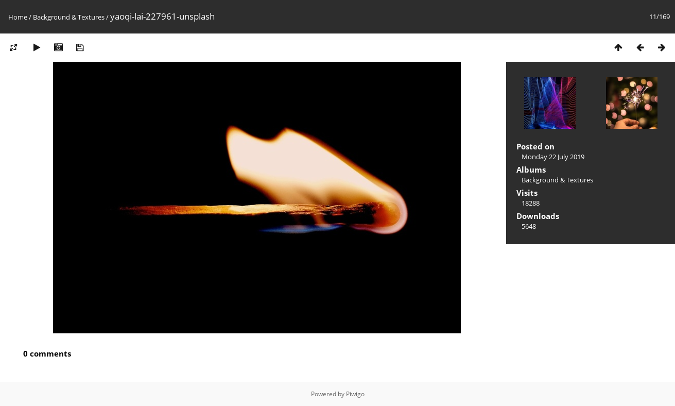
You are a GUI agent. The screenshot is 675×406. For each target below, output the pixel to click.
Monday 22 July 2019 (553, 156)
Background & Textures (69, 17)
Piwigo (355, 394)
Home (17, 17)
